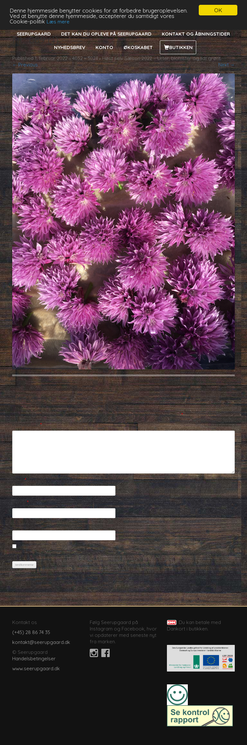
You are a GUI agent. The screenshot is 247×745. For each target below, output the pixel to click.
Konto (104, 47)
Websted (22, 524)
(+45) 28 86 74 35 (31, 632)
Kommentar (27, 425)
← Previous (25, 65)
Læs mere (58, 21)
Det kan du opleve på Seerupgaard (106, 34)
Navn (19, 480)
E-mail (20, 502)
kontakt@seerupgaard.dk (41, 642)
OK (218, 10)
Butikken (181, 47)
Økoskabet (138, 47)
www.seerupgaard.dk (36, 668)
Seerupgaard (34, 34)
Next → (226, 65)
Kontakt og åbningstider (196, 34)
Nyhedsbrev (69, 47)
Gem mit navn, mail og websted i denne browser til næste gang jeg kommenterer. (103, 554)
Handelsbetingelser (34, 658)
